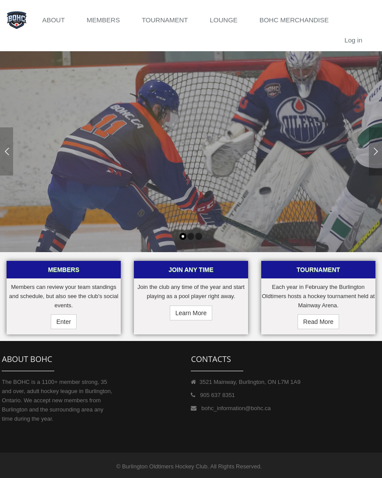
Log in (353, 40)
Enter (63, 321)
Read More (318, 321)
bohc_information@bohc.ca (235, 408)
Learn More (191, 312)
